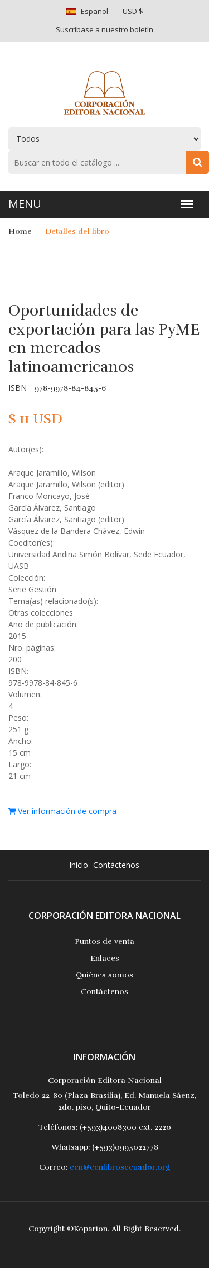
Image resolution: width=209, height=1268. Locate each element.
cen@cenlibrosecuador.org (120, 1167)
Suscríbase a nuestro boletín (104, 29)
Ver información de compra (62, 811)
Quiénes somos (104, 975)
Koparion (91, 1229)
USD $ (133, 11)
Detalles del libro (77, 231)
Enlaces (104, 958)
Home (20, 231)
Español (94, 11)
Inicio (78, 865)
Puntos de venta (104, 941)
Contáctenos (116, 865)
